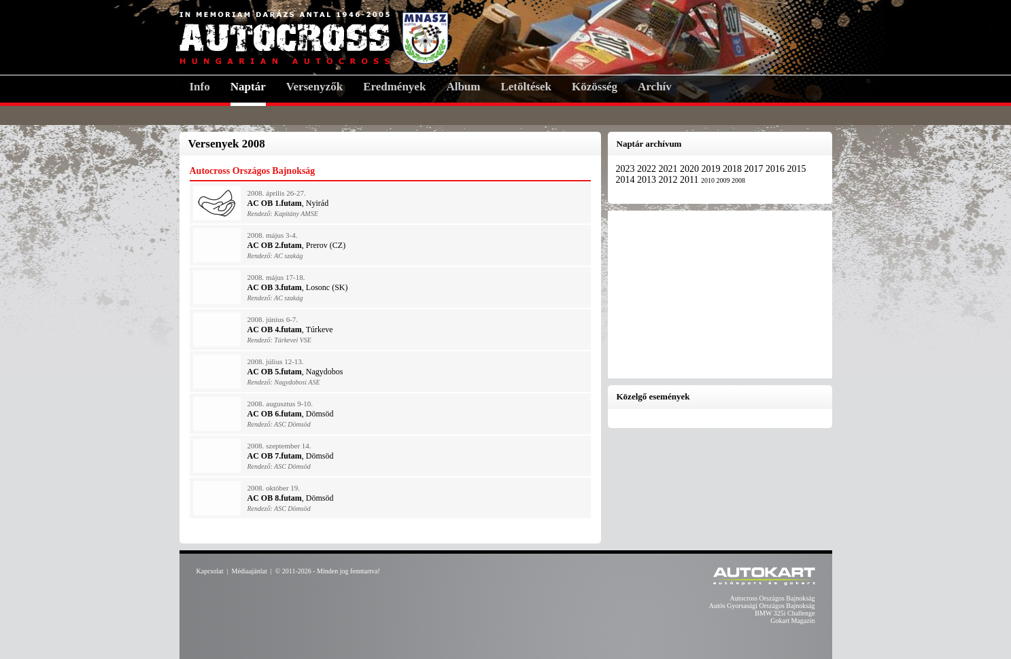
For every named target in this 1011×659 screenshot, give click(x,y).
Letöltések (525, 86)
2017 (755, 169)
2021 (670, 169)
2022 (648, 169)
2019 (712, 169)
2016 (776, 169)
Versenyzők (314, 86)
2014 (627, 180)
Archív (655, 86)
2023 (627, 169)
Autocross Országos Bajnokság (772, 598)
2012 (670, 180)
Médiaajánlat (249, 571)
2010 (709, 180)
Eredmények (394, 86)
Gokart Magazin (792, 620)
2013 (648, 180)
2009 (724, 180)
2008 (738, 180)
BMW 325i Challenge (785, 613)
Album (463, 86)
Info (200, 86)
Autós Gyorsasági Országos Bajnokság (762, 605)
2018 (733, 169)
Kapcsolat (210, 571)
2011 (690, 180)
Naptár (248, 86)
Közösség (594, 86)
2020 (691, 169)
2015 (796, 169)
